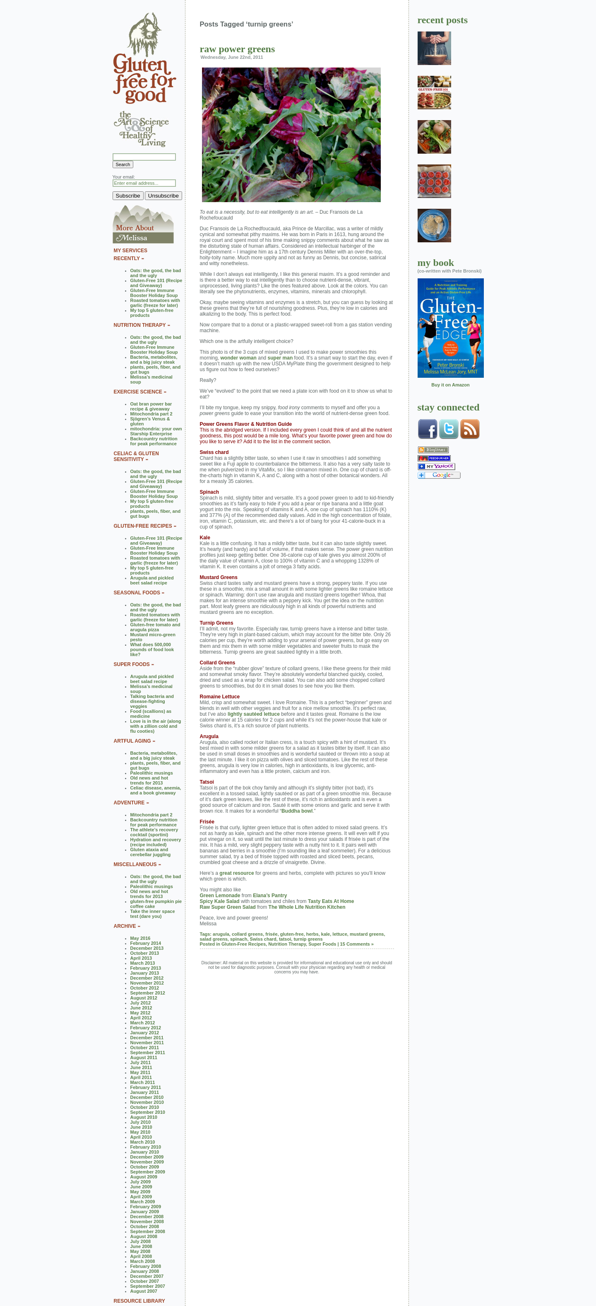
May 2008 (140, 1251)
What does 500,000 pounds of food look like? (152, 649)
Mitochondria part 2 (151, 413)
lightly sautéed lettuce (254, 714)
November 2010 (147, 1102)
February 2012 (145, 1027)
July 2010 (140, 1122)
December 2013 (147, 948)
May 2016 (140, 938)
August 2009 (143, 1176)
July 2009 (140, 1181)
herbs (312, 934)
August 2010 (143, 1117)
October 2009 (144, 1166)
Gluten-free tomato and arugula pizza (155, 627)
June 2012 (141, 1007)
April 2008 (141, 1256)
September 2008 (147, 1231)
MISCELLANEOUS (135, 864)
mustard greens (367, 934)
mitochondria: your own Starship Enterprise (156, 431)
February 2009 (145, 1206)
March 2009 (142, 1201)
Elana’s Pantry (270, 895)
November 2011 (147, 1042)
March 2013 (142, 963)
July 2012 (140, 1002)
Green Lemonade (220, 895)
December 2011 (147, 1037)
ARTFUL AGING (132, 741)
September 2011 (147, 1052)
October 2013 (144, 953)
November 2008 (147, 1221)
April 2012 (141, 1017)
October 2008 (144, 1226)
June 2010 (141, 1127)
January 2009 (144, 1211)
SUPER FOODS (132, 664)
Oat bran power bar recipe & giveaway (151, 406)
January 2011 (144, 1092)
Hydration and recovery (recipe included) (155, 842)
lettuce (339, 934)
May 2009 (140, 1191)
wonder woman (239, 358)
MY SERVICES (131, 250)
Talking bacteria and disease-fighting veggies (152, 701)
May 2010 (140, 1132)
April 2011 (141, 1077)
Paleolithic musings (151, 772)
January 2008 (144, 1271)
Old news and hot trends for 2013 (149, 780)
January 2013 (144, 972)
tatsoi (285, 939)
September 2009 (147, 1171)
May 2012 (140, 1012)
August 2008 (143, 1236)
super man (280, 358)
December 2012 (147, 977)
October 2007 (144, 1281)
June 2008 (141, 1246)
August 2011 (143, 1057)
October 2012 (144, 987)
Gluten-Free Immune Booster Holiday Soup (154, 293)
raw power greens (237, 48)
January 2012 (144, 1032)
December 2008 (147, 1216)
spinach (239, 939)
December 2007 (147, 1276)
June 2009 (141, 1186)
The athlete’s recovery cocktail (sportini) (154, 832)
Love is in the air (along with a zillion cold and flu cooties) (155, 726)
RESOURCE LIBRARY (139, 1301)
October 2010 (144, 1107)
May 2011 (140, 1072)
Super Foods (322, 943)
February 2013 (145, 968)
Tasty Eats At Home (331, 901)
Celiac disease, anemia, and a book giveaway (155, 790)
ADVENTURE (129, 803)
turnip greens (307, 939)
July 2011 (140, 1062)
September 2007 (147, 1286)
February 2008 (145, 1266)
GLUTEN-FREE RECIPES (143, 526)
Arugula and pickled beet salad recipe (152, 580)
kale (325, 934)
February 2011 (145, 1087)
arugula (221, 934)
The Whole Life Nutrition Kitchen (307, 907)
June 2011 (141, 1067)
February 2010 (145, 1146)
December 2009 (147, 1156)
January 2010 (144, 1151)
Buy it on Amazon (450, 384)
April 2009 (141, 1196)
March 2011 (142, 1082)
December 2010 (147, 1097)
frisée (271, 934)
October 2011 (144, 1047)
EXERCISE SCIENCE (138, 392)
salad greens (214, 939)
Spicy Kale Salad (220, 901)
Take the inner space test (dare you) (152, 914)
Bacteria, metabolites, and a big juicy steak (154, 360)
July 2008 (140, 1241)
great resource (236, 873)
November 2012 (147, 982)
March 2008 (142, 1261)
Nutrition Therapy (287, 943)
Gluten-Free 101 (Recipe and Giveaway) (156, 283)
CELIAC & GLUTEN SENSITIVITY (136, 456)
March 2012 (142, 1022)
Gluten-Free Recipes (243, 943)
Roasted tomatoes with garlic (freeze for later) (155, 303)
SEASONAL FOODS (137, 593)
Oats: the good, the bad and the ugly (155, 273)
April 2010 (141, 1137)
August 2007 (143, 1291)
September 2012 (147, 992)
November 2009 (147, 1161)
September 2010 (147, 1112)
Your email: (124, 176)
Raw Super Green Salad (228, 907)
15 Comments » (357, 943)
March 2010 (142, 1141)
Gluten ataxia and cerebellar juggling (150, 852)
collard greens (247, 934)
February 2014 (145, 943)
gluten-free (292, 934)
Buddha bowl (296, 811)
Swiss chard (263, 939)
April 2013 (141, 958)
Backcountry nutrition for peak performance (154, 441)
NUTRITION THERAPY (140, 325)
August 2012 (143, 997)
